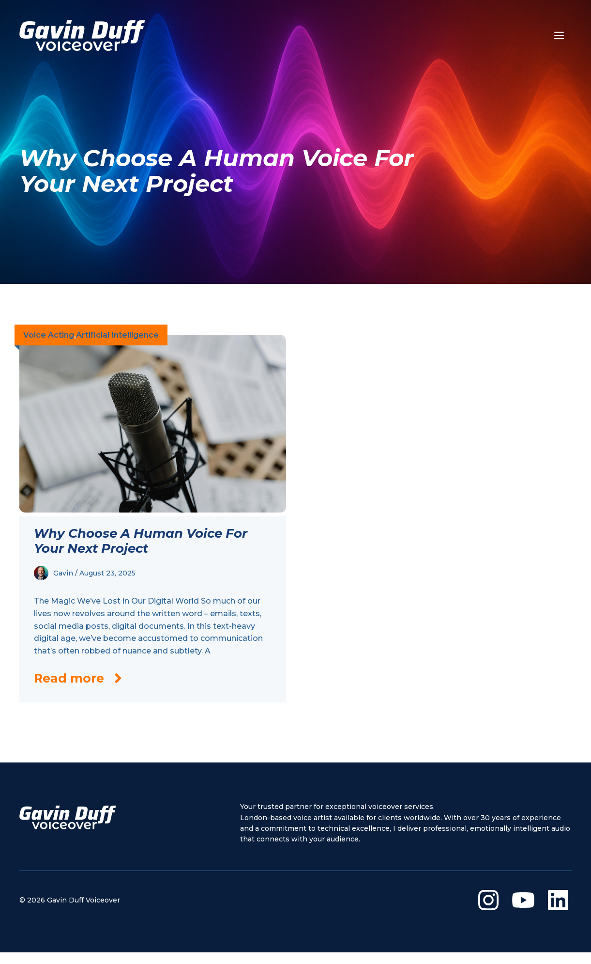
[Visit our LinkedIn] (558, 900)
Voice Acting (48, 335)
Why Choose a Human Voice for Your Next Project (140, 541)
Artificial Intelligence (117, 335)
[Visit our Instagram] (488, 900)
